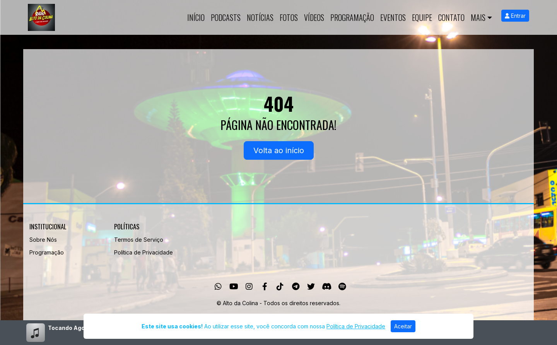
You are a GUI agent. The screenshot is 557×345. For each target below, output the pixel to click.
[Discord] (326, 286)
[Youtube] (233, 286)
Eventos (393, 17)
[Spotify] (342, 286)
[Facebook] (264, 286)
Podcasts (226, 17)
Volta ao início (278, 150)
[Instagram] (249, 286)
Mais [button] (478, 17)
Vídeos (314, 17)
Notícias (260, 17)
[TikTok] (280, 286)
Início (196, 17)
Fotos (289, 17)
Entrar (515, 15)
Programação (352, 17)
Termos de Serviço (138, 239)
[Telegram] (295, 286)
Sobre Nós (43, 239)
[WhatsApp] (218, 286)
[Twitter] (311, 286)
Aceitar (403, 326)
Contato (451, 17)
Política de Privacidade (143, 252)
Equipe (422, 17)
